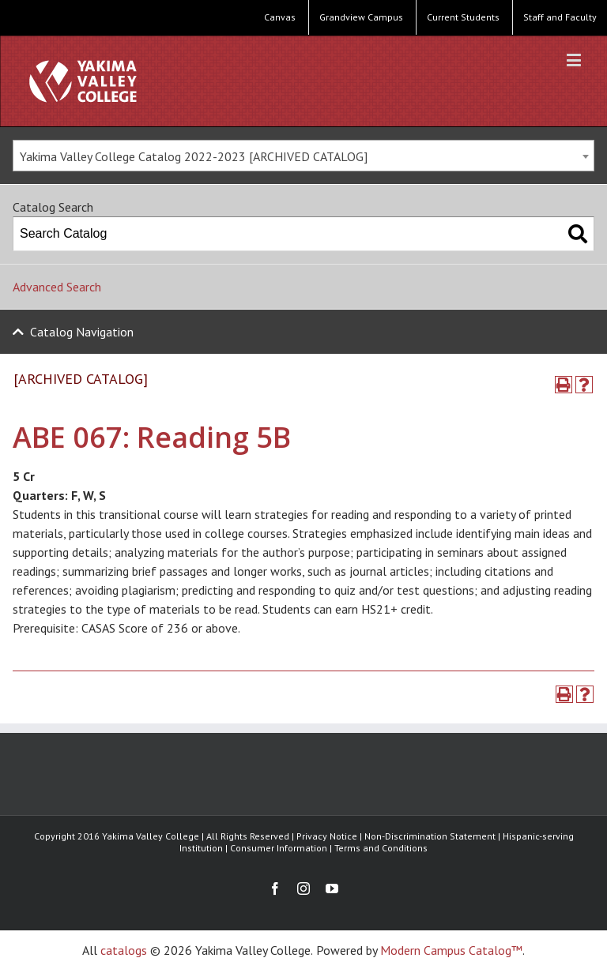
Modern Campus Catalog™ (451, 950)
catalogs (123, 950)
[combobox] (303, 155)
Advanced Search (57, 287)
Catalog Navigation (82, 332)
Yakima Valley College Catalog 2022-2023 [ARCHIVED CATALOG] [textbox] (194, 156)
